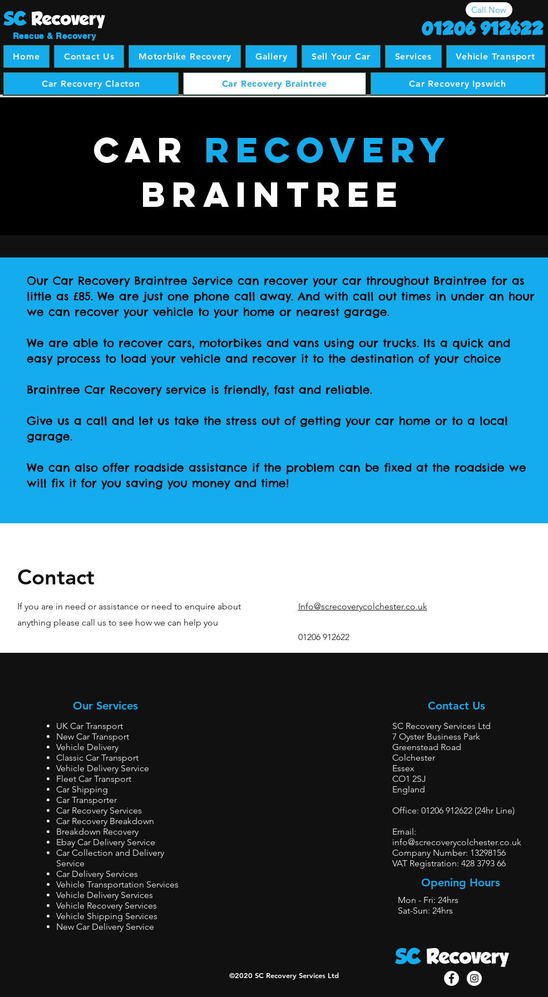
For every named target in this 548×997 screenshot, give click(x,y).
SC (408, 956)
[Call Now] (489, 9)
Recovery (467, 956)
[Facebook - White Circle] (451, 978)
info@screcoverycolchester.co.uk (456, 842)
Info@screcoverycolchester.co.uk (362, 606)
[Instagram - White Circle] (474, 978)
